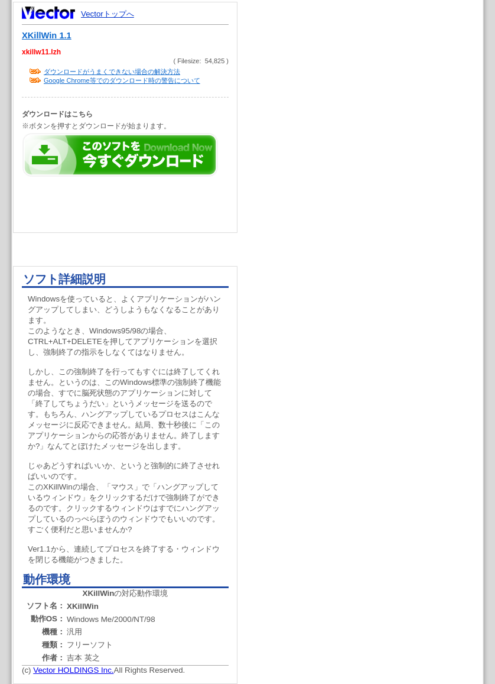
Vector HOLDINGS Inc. (73, 670)
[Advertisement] (370, 224)
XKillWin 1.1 (46, 35)
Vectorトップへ (107, 13)
